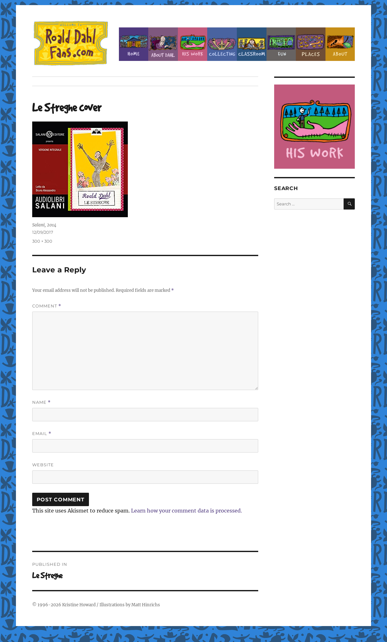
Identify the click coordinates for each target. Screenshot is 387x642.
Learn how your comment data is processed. (186, 510)
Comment (46, 306)
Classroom (252, 44)
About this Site (340, 44)
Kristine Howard (79, 605)
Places (310, 44)
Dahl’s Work (193, 44)
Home (134, 44)
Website (43, 464)
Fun (281, 44)
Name (41, 402)
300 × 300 (42, 241)
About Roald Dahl (163, 44)
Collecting (222, 44)
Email (41, 433)
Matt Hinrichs (145, 605)
